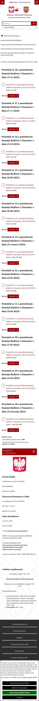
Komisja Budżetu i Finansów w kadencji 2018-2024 (17, 49)
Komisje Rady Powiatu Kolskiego (11, 40)
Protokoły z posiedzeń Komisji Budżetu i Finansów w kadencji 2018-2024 (17, 54)
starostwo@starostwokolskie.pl (17, 531)
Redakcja (19, 638)
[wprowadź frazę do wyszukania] (16, 23)
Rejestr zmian (19, 651)
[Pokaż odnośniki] (2, 2)
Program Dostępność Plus (19, 658)
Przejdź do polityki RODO (19, 683)
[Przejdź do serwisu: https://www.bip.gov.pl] (19, 2)
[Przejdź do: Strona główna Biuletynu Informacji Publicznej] (2, 35)
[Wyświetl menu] (36, 2)
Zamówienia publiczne (19, 624)
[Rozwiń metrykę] (13, 96)
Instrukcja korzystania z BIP (19, 644)
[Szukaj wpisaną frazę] (34, 23)
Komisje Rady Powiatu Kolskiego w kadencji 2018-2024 (18, 45)
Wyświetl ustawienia (19, 688)
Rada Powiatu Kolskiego (11, 36)
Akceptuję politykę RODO (19, 693)
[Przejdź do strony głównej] (19, 13)
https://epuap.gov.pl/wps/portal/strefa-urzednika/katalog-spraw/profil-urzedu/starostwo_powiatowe (15, 547)
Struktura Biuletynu (19, 631)
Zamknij (19, 697)
